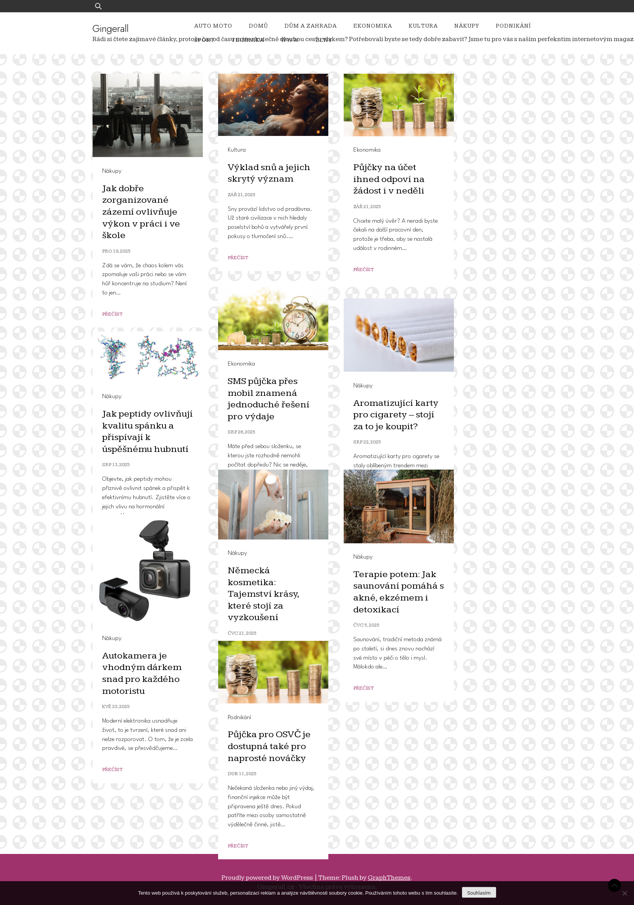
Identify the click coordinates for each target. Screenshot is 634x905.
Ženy (324, 40)
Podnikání (513, 26)
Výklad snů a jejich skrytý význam (269, 173)
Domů (258, 26)
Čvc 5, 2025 (366, 625)
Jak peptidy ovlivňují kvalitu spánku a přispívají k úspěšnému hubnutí (147, 431)
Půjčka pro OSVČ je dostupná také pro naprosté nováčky (270, 746)
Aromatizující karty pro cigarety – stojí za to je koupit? (396, 414)
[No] (624, 893)
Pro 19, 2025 (116, 251)
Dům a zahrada (311, 26)
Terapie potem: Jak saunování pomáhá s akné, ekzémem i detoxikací (395, 591)
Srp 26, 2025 (241, 432)
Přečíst (112, 314)
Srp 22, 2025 (367, 442)
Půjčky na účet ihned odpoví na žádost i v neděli (389, 179)
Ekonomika (372, 26)
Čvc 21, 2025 (242, 633)
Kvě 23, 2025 (116, 707)
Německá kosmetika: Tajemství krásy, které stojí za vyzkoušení (264, 593)
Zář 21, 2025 (241, 195)
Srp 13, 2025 (116, 465)
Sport (204, 40)
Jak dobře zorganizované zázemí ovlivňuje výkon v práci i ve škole (141, 211)
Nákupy (466, 26)
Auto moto (213, 26)
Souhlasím (479, 893)
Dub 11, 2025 (242, 774)
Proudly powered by (268, 878)
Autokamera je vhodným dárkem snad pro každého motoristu (142, 673)
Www (290, 40)
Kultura (423, 26)
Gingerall (111, 28)
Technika (247, 40)
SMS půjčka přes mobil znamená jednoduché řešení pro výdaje (269, 398)
